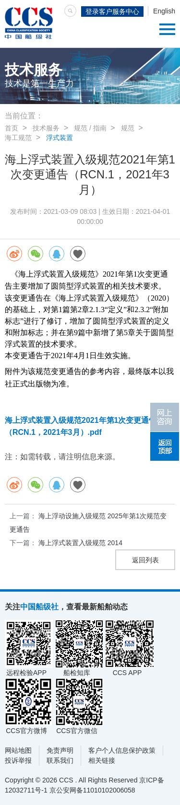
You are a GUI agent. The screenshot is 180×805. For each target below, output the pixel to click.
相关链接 (101, 760)
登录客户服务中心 (112, 11)
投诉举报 (18, 760)
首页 (11, 128)
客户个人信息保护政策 (122, 750)
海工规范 (18, 137)
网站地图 (18, 750)
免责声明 (60, 750)
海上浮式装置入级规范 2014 (80, 543)
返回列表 (145, 560)
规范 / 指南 (90, 128)
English (164, 11)
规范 (127, 128)
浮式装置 (59, 137)
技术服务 (46, 128)
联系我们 (60, 760)
